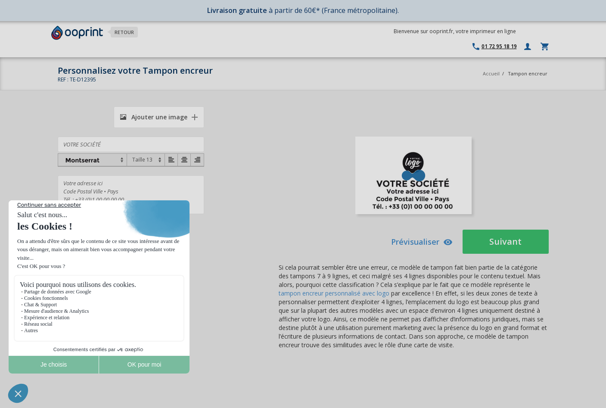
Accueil (491, 73)
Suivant (505, 241)
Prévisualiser (422, 242)
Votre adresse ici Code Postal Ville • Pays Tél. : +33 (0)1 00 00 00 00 (131, 194)
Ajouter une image (153, 117)
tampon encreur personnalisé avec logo (334, 293)
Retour (124, 32)
